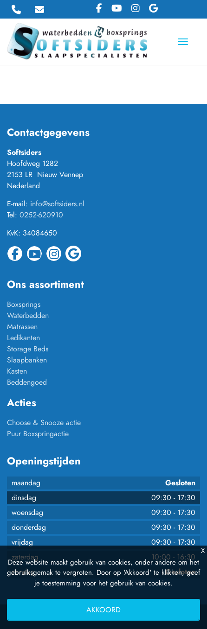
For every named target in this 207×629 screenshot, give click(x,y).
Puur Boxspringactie (38, 433)
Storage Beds (27, 348)
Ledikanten (23, 337)
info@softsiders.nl (57, 203)
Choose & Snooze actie (44, 422)
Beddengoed (27, 382)
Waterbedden (28, 315)
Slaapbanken (27, 360)
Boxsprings (23, 304)
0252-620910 (41, 215)
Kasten (17, 371)
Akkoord (103, 609)
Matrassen (22, 326)
